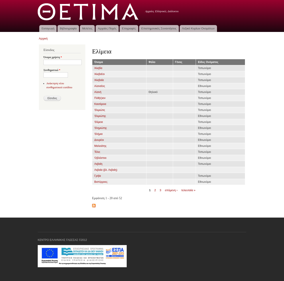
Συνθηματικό (51, 70)
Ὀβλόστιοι (100, 157)
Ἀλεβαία (99, 80)
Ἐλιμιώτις (99, 110)
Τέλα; (97, 151)
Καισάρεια (100, 104)
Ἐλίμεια (98, 122)
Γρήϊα (97, 175)
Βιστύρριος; (101, 181)
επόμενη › (171, 190)
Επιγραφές (129, 28)
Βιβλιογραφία (68, 28)
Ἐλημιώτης (100, 128)
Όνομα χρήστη (52, 57)
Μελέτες (87, 28)
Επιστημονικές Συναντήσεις (158, 28)
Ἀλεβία (98, 68)
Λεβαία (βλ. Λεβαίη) (105, 169)
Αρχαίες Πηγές (107, 28)
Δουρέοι (99, 139)
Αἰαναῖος (99, 86)
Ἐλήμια (98, 134)
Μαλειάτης (100, 145)
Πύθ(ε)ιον (100, 98)
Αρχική (43, 38)
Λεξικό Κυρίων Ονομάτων (198, 28)
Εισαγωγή (47, 28)
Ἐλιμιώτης (100, 116)
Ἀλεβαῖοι (99, 74)
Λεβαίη (98, 163)
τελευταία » (188, 190)
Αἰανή (97, 92)
